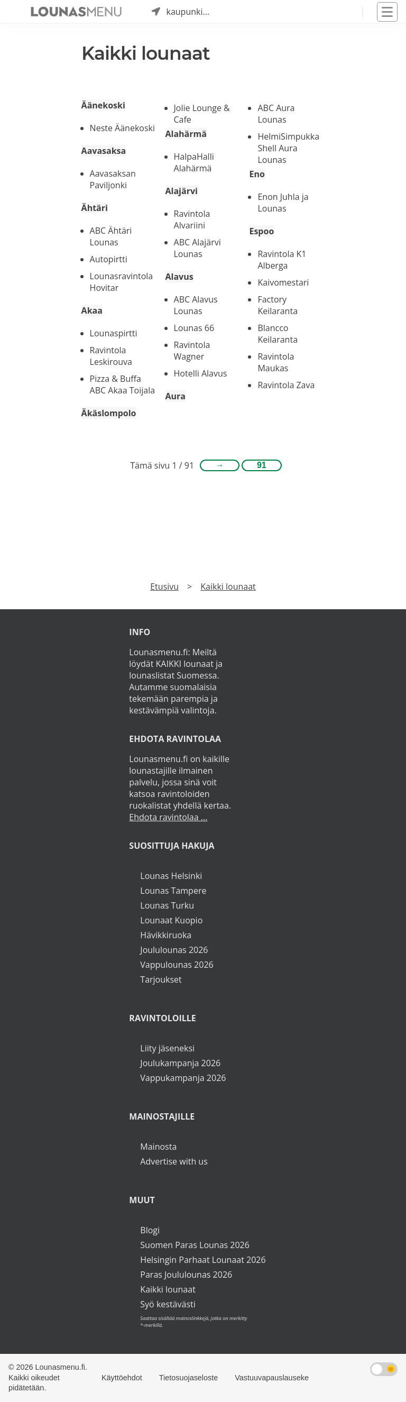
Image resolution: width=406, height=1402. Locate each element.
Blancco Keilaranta (277, 333)
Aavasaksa (103, 151)
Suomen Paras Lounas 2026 (195, 1245)
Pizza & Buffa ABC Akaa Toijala (122, 384)
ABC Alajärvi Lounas (197, 248)
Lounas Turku (167, 905)
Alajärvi (181, 191)
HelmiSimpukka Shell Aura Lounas (288, 148)
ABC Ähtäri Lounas (111, 236)
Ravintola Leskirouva (111, 356)
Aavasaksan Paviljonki (113, 179)
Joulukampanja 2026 (180, 1063)
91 (261, 465)
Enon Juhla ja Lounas (282, 202)
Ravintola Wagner (192, 350)
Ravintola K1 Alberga (281, 259)
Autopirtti (108, 259)
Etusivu (164, 586)
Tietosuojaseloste (188, 1377)
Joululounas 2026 (174, 950)
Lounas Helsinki (171, 876)
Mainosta (158, 1146)
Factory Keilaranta (277, 305)
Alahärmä (186, 134)
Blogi (150, 1230)
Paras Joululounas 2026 (186, 1274)
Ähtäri (94, 208)
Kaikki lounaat (228, 586)
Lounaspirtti (113, 333)
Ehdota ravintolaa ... (168, 817)
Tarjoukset (160, 979)
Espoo (261, 231)
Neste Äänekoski (122, 128)
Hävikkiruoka (165, 935)
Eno (256, 174)
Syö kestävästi (167, 1304)
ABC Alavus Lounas (196, 305)
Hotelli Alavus (200, 373)
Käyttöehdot (122, 1377)
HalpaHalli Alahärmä (194, 162)
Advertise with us (173, 1161)
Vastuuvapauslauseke (272, 1377)
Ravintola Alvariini (192, 219)
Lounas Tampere (173, 890)
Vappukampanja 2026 (183, 1078)
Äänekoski (103, 105)
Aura (175, 396)
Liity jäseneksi (167, 1048)
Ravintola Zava (286, 385)
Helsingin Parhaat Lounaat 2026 (202, 1260)
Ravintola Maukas (275, 362)
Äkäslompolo (108, 413)
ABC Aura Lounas (275, 113)
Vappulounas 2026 (176, 964)
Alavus (179, 276)
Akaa (92, 310)
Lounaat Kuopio (171, 920)
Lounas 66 (194, 328)
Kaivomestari (283, 282)
